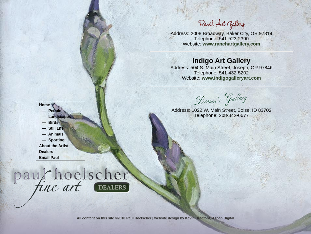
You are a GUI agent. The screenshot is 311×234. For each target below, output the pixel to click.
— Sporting (51, 140)
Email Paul (49, 157)
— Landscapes (55, 116)
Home (44, 105)
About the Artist (53, 146)
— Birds (48, 122)
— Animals (51, 134)
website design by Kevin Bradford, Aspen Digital (194, 218)
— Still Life (51, 128)
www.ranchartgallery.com (231, 43)
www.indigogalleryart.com (231, 78)
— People (50, 111)
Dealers (46, 152)
